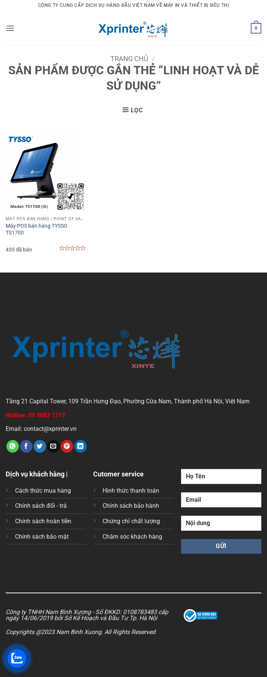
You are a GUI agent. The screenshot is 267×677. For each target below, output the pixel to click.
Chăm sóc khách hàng (132, 536)
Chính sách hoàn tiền (43, 521)
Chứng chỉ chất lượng (131, 521)
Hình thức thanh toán (131, 490)
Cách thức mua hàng (43, 490)
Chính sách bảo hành (131, 505)
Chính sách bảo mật (42, 536)
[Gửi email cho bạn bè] (53, 446)
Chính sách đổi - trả (41, 505)
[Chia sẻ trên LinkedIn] (80, 446)
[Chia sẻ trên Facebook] (26, 446)
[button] (10, 28)
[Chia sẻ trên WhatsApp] (12, 446)
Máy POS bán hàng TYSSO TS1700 (37, 229)
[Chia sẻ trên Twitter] (40, 446)
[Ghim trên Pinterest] (67, 446)
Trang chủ (129, 59)
